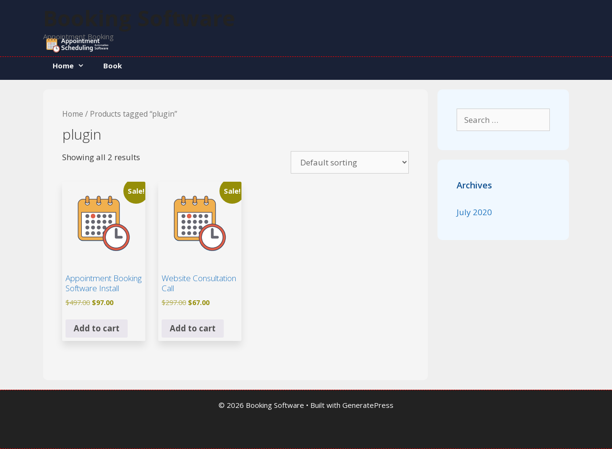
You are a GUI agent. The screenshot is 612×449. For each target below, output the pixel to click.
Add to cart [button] (97, 328)
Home (73, 65)
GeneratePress (367, 405)
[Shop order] (350, 162)
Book (112, 65)
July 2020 (474, 212)
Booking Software (139, 18)
